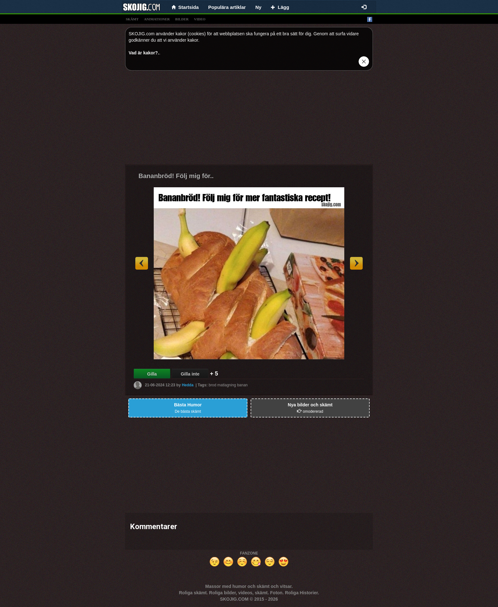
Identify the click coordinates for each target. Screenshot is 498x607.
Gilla (152, 373)
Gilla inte (190, 373)
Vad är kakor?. (144, 52)
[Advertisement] (249, 119)
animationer (157, 19)
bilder (182, 19)
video (199, 19)
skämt (132, 19)
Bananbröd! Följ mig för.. (176, 175)
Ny (258, 7)
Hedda (187, 385)
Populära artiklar (227, 7)
